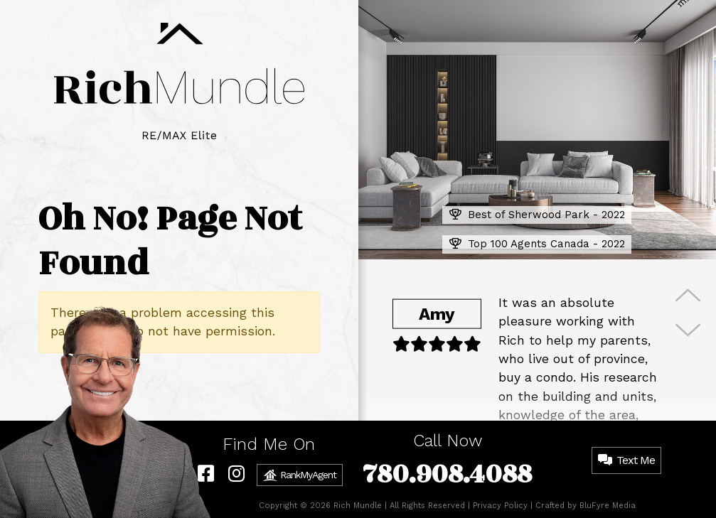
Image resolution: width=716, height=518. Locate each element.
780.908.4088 (447, 474)
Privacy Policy (500, 505)
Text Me (626, 460)
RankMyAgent (299, 475)
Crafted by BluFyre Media (585, 505)
